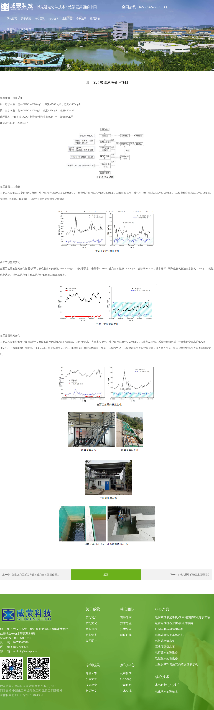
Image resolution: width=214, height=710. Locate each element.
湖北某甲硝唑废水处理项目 (195, 574)
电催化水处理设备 (166, 658)
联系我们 (26, 29)
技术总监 (126, 623)
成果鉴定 (91, 684)
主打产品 (67, 18)
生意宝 (46, 690)
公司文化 (91, 623)
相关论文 (91, 690)
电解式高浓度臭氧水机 (169, 634)
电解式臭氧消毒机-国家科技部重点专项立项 (182, 617)
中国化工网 (19, 690)
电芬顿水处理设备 (166, 652)
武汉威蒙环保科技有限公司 (17, 686)
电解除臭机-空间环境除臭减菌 (174, 623)
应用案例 (95, 18)
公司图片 (91, 640)
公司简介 (91, 617)
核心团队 (40, 18)
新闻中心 (12, 29)
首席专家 (126, 617)
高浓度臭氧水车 (165, 646)
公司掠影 (126, 684)
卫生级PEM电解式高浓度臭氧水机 (176, 664)
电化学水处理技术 (166, 691)
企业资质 (91, 629)
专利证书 (91, 673)
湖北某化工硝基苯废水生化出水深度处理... (35, 574)
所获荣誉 (91, 679)
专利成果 (81, 18)
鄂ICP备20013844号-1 (29, 695)
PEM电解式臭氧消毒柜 (169, 629)
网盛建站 (56, 690)
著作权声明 (7, 695)
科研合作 (126, 634)
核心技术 (53, 18)
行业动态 (126, 679)
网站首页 (12, 18)
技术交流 (126, 690)
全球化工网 (34, 690)
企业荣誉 (91, 634)
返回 (105, 574)
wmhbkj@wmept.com (25, 651)
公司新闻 (126, 673)
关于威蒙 (26, 18)
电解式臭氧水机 (165, 640)
